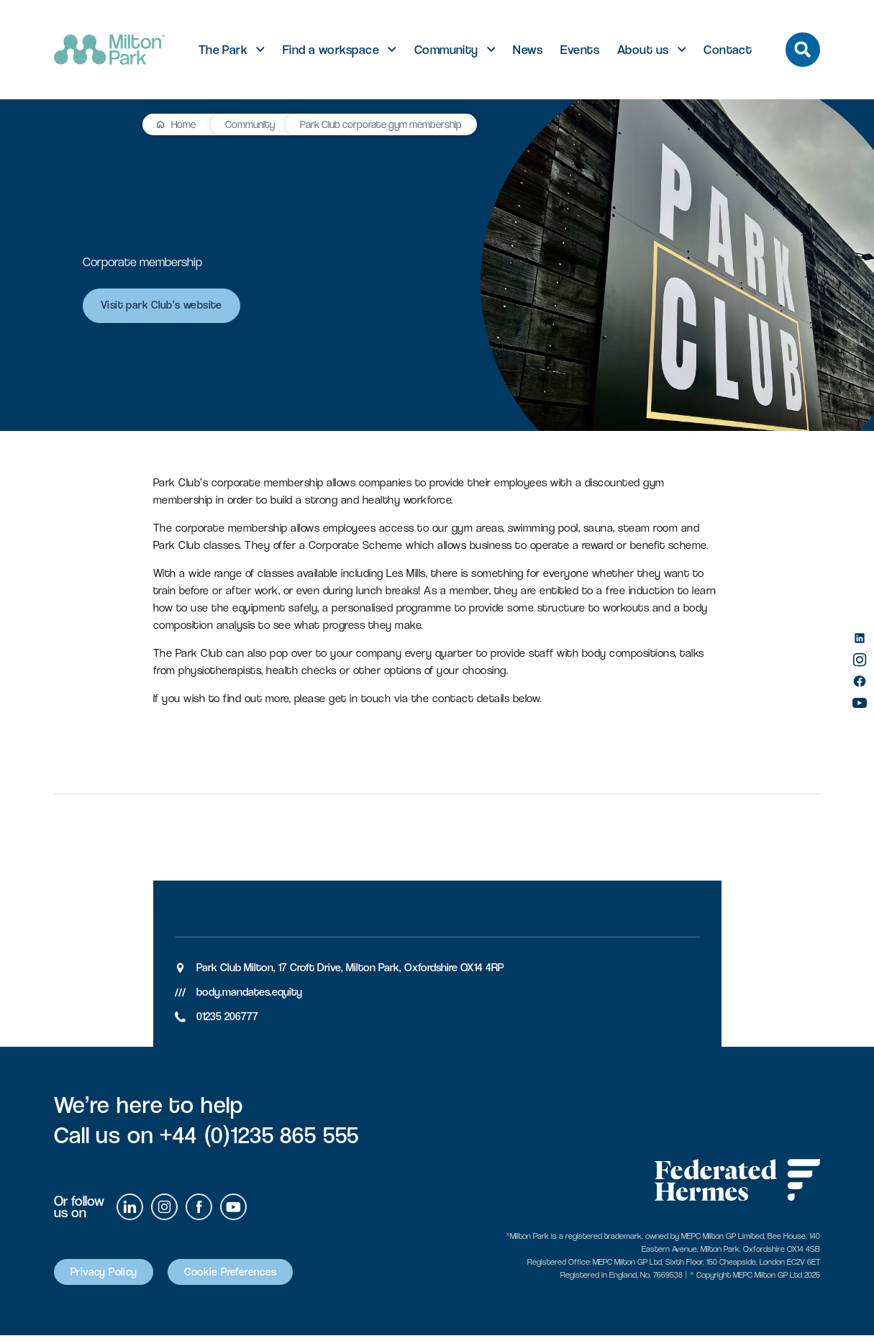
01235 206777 (227, 1020)
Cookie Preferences (256, 1277)
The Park (223, 49)
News (527, 49)
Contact (728, 49)
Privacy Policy (111, 1277)
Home (98, 124)
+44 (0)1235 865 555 (259, 1139)
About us (643, 49)
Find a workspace (331, 49)
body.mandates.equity (249, 996)
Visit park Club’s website (169, 310)
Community (446, 49)
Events (579, 49)
